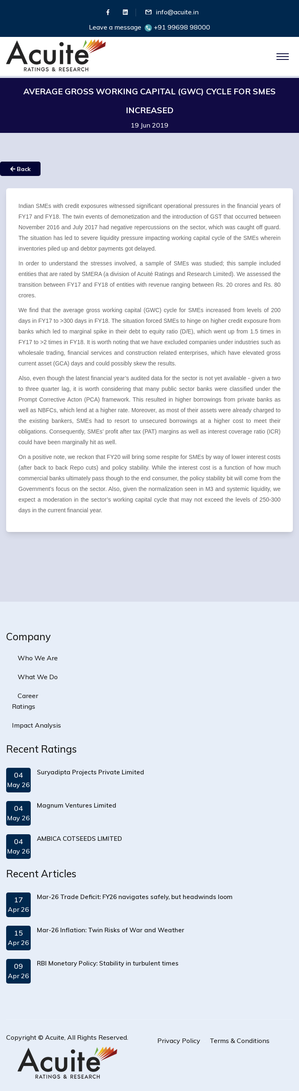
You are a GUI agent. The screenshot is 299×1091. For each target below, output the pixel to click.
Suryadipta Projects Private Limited (90, 772)
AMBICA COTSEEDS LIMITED (79, 838)
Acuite (54, 1037)
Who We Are (38, 658)
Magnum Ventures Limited (76, 805)
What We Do (38, 677)
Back (20, 169)
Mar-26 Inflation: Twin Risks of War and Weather (110, 930)
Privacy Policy (178, 1040)
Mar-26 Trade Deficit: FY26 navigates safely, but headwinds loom (135, 897)
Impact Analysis (36, 725)
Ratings (23, 706)
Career (28, 696)
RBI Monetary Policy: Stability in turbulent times (108, 963)
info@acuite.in (177, 12)
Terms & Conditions (240, 1040)
